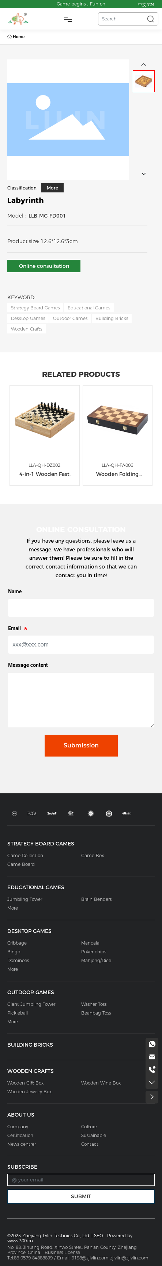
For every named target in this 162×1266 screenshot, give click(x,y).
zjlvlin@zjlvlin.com (130, 1258)
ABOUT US (20, 1114)
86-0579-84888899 (33, 1258)
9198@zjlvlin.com (90, 1258)
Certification (20, 1135)
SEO (98, 1235)
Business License (62, 1252)
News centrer (21, 1144)
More (52, 188)
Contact (89, 1144)
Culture (89, 1126)
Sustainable (93, 1135)
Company (17, 1126)
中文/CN (146, 4)
